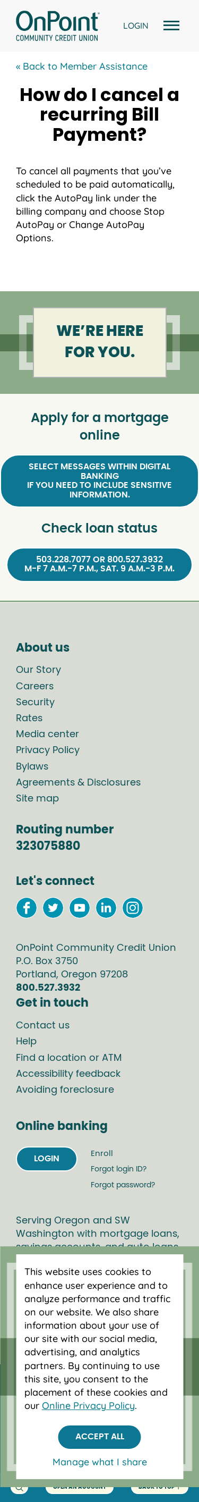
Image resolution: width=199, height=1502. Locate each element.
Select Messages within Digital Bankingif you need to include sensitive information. (99, 480)
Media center (47, 734)
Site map (37, 799)
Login (46, 1158)
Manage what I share (100, 1462)
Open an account (79, 1487)
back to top (160, 1487)
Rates (29, 718)
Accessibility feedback (68, 1074)
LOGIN (136, 25)
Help (26, 1042)
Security (35, 702)
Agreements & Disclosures (78, 783)
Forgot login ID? (118, 1169)
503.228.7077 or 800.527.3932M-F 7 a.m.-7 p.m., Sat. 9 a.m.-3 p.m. (99, 564)
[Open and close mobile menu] (170, 26)
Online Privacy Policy (88, 1405)
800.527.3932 (48, 988)
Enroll (102, 1154)
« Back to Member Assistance (82, 66)
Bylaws (32, 767)
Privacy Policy (48, 750)
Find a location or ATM (69, 1058)
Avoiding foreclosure (65, 1090)
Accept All (99, 1436)
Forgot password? (123, 1185)
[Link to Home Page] (58, 27)
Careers (35, 686)
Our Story (38, 670)
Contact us (43, 1026)
